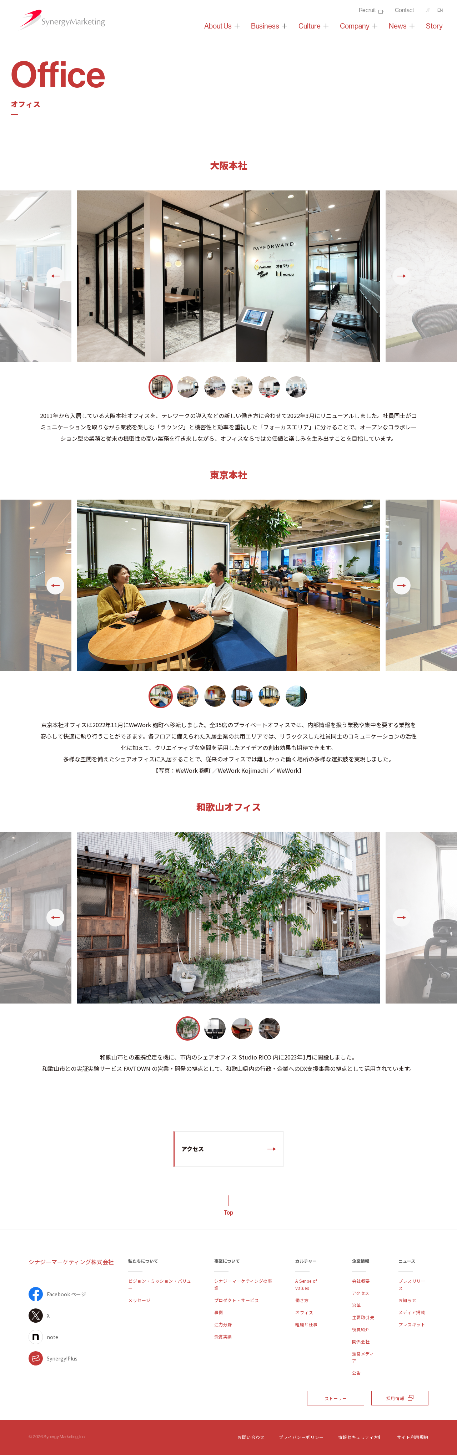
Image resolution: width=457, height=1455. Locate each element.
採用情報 (399, 1398)
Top (228, 1212)
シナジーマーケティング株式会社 (71, 1261)
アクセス (192, 1148)
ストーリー (336, 1398)
